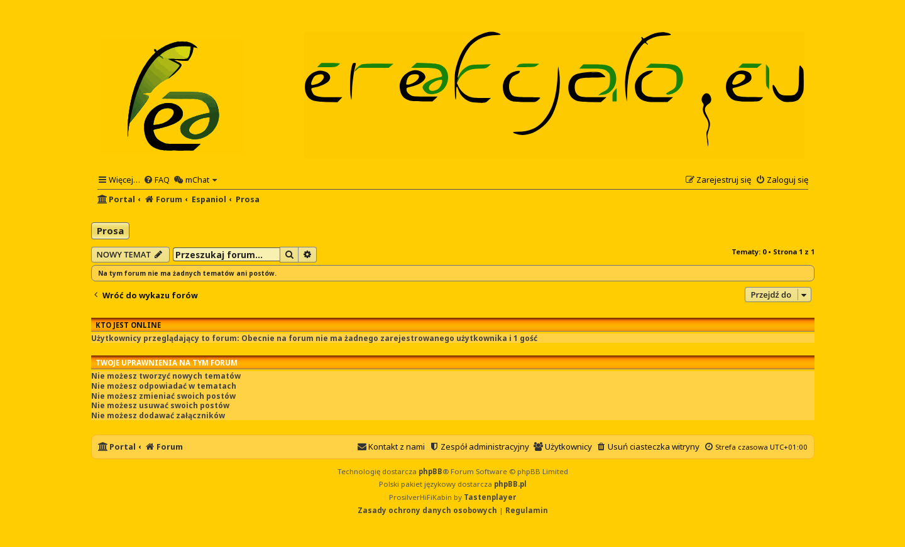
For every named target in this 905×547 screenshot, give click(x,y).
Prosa (110, 230)
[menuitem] (156, 179)
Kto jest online (128, 325)
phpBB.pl (510, 484)
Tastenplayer (490, 497)
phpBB (430, 471)
